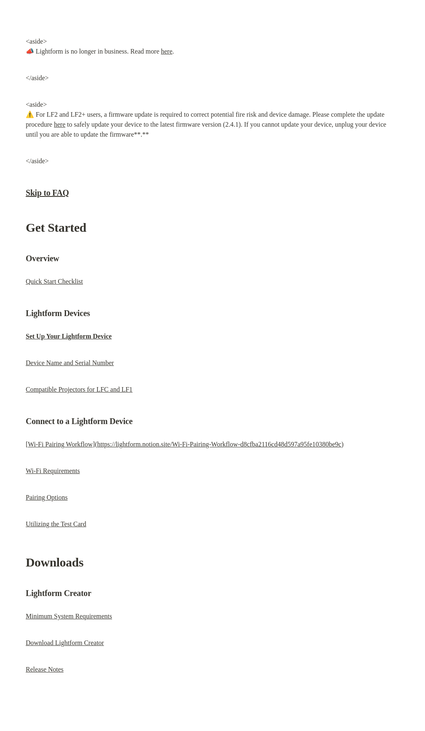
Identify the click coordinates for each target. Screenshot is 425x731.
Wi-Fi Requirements (53, 470)
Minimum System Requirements (69, 616)
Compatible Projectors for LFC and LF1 (79, 389)
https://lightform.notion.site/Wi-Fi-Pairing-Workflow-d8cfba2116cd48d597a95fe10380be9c (219, 444)
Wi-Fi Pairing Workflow (60, 444)
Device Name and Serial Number (70, 362)
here (167, 51)
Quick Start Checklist (54, 281)
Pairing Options (47, 497)
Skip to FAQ (47, 192)
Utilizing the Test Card (56, 523)
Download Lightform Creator (65, 642)
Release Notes (45, 669)
